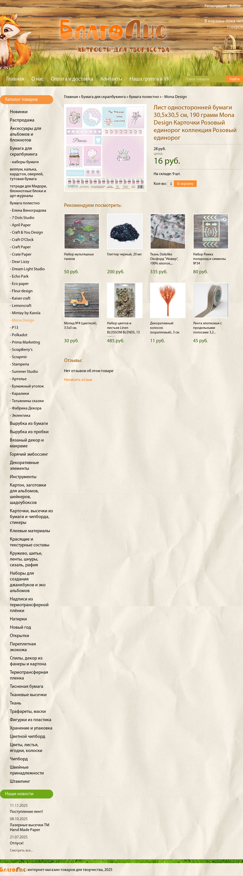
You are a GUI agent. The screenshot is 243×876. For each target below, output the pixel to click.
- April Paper (20, 225)
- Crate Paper (20, 255)
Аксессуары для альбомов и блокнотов (25, 134)
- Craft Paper (20, 247)
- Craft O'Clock (22, 240)
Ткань (15, 703)
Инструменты (23, 477)
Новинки (19, 112)
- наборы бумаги (24, 162)
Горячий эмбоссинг (29, 454)
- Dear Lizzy (19, 262)
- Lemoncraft (20, 306)
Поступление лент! (26, 812)
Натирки (18, 619)
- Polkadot (18, 335)
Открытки (19, 636)
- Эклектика (20, 416)
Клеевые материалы (30, 531)
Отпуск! (17, 843)
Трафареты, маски (28, 711)
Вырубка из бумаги (29, 423)
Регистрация (216, 6)
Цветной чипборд (27, 736)
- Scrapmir (18, 357)
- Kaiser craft (20, 299)
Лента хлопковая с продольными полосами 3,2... (207, 328)
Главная (15, 79)
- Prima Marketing (25, 342)
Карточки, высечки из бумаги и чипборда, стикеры (31, 517)
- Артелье (18, 379)
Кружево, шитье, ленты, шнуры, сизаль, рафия (26, 559)
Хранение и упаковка (31, 728)
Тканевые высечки (28, 695)
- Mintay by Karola (25, 313)
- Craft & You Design (26, 233)
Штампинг (20, 781)
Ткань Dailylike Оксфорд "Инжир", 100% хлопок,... (164, 259)
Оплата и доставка (72, 79)
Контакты (111, 79)
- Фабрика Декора (26, 408)
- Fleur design (21, 291)
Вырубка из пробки (29, 432)
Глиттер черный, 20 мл (124, 254)
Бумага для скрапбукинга (103, 97)
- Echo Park (19, 277)
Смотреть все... (21, 851)
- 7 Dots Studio (22, 218)
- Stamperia (19, 364)
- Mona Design (22, 321)
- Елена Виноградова (28, 211)
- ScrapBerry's (21, 350)
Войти (235, 6)
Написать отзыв (78, 380)
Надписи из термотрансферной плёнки (29, 605)
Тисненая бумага (26, 686)
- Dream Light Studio (27, 269)
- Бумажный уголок (27, 386)
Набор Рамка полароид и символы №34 (209, 259)
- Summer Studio (24, 372)
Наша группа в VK (150, 79)
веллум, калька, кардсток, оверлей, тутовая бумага (26, 174)
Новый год (20, 627)
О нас (37, 79)
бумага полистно (25, 203)
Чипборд (19, 759)
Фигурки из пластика (30, 720)
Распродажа (22, 120)
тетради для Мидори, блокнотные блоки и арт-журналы (28, 191)
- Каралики (19, 394)
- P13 (14, 328)
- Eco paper (19, 284)
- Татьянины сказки (27, 401)
